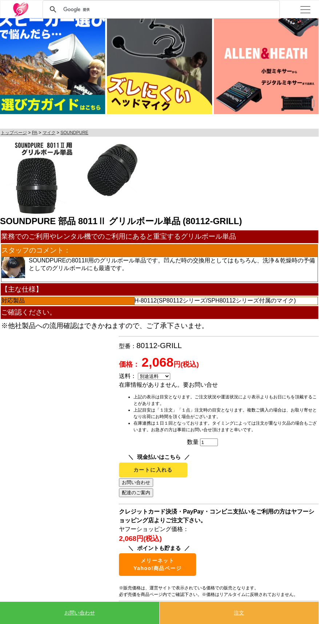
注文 (239, 613)
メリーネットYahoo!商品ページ (157, 564)
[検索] (160, 9)
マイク (49, 132)
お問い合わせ (79, 613)
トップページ (14, 132)
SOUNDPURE (74, 132)
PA (34, 132)
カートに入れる (153, 470)
